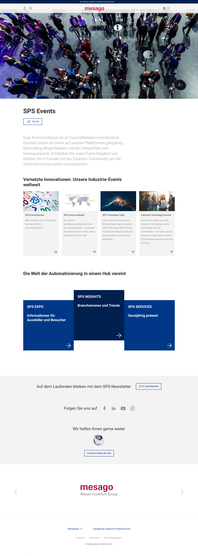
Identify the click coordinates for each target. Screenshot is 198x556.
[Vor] (182, 492)
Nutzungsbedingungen (113, 538)
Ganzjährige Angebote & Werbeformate (111, 529)
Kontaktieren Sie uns (99, 453)
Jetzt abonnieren (149, 386)
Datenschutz (95, 538)
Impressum (80, 538)
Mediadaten (74, 529)
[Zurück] (15, 492)
